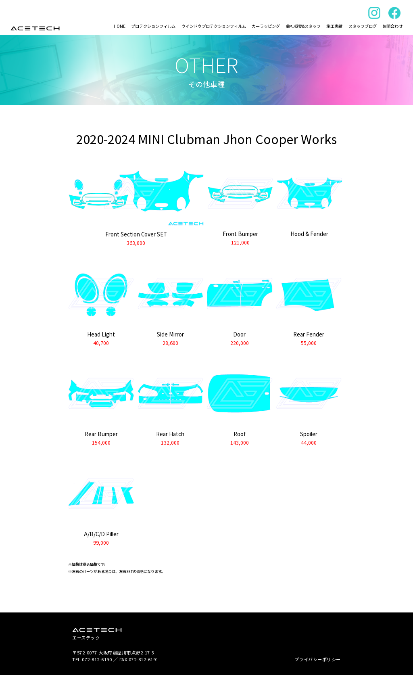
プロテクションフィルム (153, 26)
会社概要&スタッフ (303, 26)
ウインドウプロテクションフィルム (213, 26)
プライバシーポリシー (317, 659)
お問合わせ (392, 26)
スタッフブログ (362, 26)
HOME (119, 26)
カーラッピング (266, 26)
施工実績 (334, 26)
